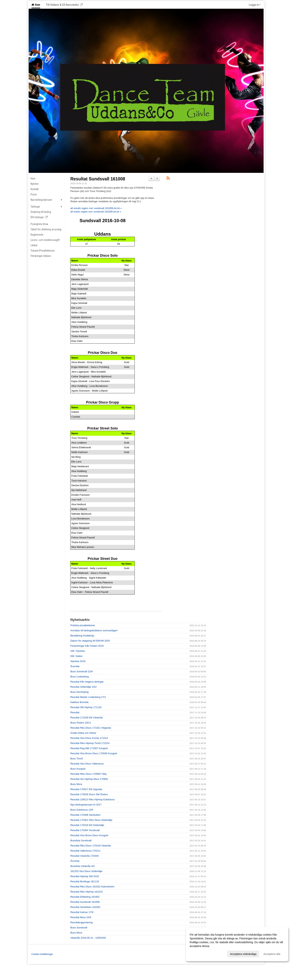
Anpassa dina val (200, 953)
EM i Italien (76, 656)
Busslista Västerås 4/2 (82, 866)
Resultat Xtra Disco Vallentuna (86, 763)
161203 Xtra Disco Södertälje (86, 871)
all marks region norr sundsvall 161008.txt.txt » (95, 211)
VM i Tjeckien (77, 651)
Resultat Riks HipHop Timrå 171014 (90, 743)
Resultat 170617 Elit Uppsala (86, 789)
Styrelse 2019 (77, 661)
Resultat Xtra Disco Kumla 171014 (89, 738)
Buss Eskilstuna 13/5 (81, 809)
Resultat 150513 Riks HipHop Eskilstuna (92, 799)
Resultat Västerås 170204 (84, 855)
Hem (35, 4)
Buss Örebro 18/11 (80, 722)
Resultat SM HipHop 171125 (86, 707)
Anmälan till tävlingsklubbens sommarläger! (94, 630)
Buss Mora (76, 784)
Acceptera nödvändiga (243, 954)
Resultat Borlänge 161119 (84, 881)
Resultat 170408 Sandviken (85, 814)
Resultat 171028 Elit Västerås (86, 717)
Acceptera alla (271, 954)
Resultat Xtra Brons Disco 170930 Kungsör (93, 753)
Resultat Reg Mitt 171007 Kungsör (89, 748)
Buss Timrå (76, 758)
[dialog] (237, 944)
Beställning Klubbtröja (82, 635)
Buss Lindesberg (79, 676)
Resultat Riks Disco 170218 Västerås (90, 845)
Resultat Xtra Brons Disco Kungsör (89, 835)
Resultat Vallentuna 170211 (85, 850)
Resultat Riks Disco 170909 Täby (88, 773)
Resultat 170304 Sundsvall (85, 830)
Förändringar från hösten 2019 (87, 645)
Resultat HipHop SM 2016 (84, 876)
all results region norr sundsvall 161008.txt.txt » (96, 208)
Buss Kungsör (78, 768)
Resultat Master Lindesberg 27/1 (88, 697)
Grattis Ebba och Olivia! (83, 732)
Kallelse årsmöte (79, 702)
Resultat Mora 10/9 (80, 917)
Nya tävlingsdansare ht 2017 (86, 804)
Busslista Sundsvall (81, 840)
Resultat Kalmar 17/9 (81, 912)
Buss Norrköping (79, 692)
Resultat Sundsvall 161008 (97, 178)
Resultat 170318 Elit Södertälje (87, 825)
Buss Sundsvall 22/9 (81, 671)
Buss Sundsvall (78, 927)
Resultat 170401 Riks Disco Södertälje (91, 820)
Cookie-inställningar (42, 954)
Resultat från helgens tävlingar (87, 681)
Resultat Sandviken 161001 (85, 907)
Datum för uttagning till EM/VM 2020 (90, 640)
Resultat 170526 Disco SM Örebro (89, 794)
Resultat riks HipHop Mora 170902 (89, 779)
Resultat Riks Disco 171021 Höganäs (90, 727)
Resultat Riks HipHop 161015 (86, 891)
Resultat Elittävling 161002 (84, 896)
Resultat (74, 712)
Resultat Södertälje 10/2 (83, 686)
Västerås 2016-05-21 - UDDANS (88, 937)
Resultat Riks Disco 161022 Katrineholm (92, 886)
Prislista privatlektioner (82, 625)
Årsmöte (74, 666)
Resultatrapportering (81, 922)
